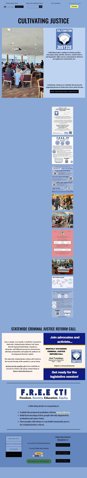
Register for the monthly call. (16, 366)
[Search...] (32, 6)
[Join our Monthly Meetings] (64, 91)
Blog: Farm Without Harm (14, 444)
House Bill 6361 (63, 412)
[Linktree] (19, 7)
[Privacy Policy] (63, 461)
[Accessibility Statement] (38, 461)
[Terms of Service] (63, 445)
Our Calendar (14, 449)
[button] (39, 454)
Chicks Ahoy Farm (13, 438)
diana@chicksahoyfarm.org (22, 371)
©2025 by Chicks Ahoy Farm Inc (39, 448)
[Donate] (74, 6)
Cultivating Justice (13, 454)
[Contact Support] (63, 453)
